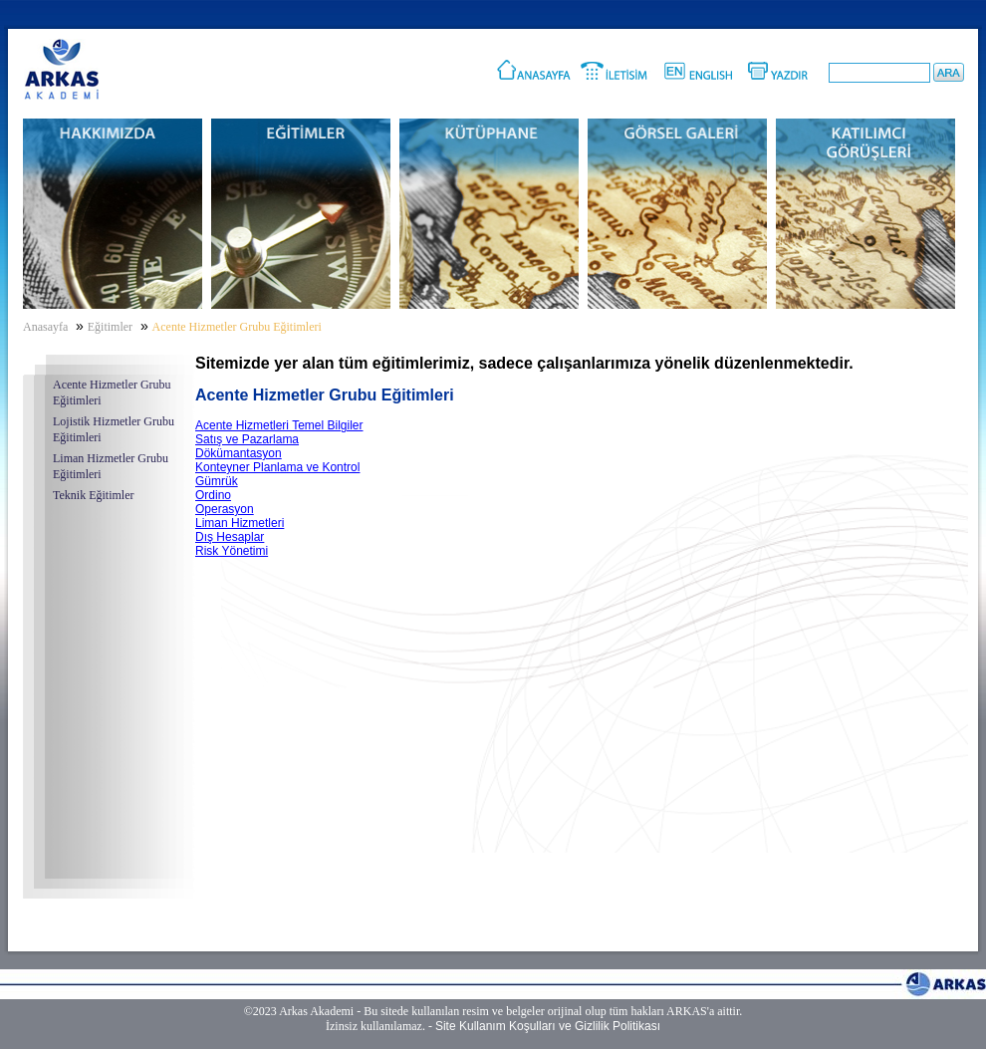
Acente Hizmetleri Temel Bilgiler (279, 425)
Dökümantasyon (238, 453)
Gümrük (216, 481)
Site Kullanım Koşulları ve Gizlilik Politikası (547, 1026)
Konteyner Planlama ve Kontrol (277, 467)
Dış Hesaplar (229, 537)
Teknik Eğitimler (93, 495)
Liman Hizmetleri (239, 523)
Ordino (213, 495)
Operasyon (224, 509)
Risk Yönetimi (231, 551)
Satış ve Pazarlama (247, 439)
